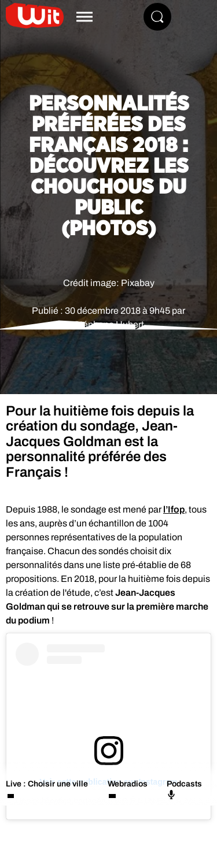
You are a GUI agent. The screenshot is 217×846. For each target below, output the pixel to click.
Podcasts (184, 789)
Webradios (128, 784)
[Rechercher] (157, 17)
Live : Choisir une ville (47, 784)
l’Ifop (174, 509)
